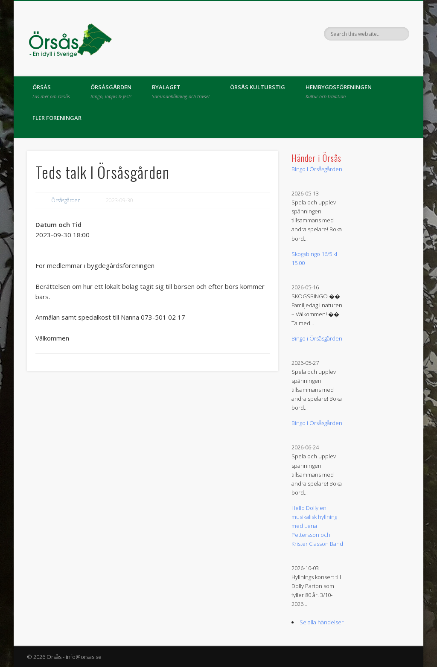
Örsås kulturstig (257, 87)
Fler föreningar (57, 118)
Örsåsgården (110, 91)
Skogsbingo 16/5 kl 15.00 (314, 258)
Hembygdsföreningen (339, 91)
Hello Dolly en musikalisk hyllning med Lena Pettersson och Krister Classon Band (317, 526)
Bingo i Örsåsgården (316, 169)
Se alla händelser (322, 622)
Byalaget (181, 91)
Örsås (51, 91)
